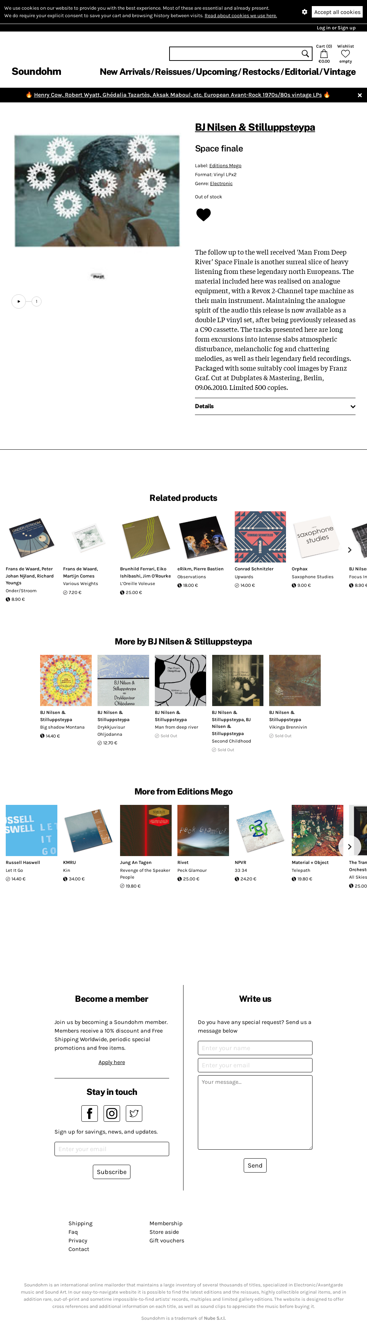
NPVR (240, 862)
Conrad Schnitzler (254, 568)
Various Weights (80, 583)
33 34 (241, 870)
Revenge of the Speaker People (145, 874)
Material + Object (310, 862)
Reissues (173, 71)
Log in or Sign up (336, 28)
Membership (165, 1223)
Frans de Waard (22, 568)
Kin (66, 870)
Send (255, 1165)
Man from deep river (176, 727)
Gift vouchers (166, 1240)
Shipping (80, 1223)
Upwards (244, 576)
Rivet (183, 862)
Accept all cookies (337, 12)
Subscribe (112, 1172)
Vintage (339, 71)
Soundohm (36, 71)
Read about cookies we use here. (241, 16)
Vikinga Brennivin (288, 727)
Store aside (164, 1231)
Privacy (77, 1240)
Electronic (221, 183)
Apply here (112, 1062)
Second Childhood (231, 741)
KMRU (69, 862)
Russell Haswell (23, 862)
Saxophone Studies (313, 576)
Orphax (300, 568)
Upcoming (216, 71)
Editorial (302, 71)
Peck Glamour (192, 870)
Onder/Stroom (21, 590)
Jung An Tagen (136, 862)
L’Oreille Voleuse (137, 583)
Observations (191, 576)
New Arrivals (125, 71)
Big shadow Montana (62, 727)
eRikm (184, 568)
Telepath (301, 870)
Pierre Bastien (209, 568)
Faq (73, 1231)
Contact (78, 1249)
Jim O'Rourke (157, 576)
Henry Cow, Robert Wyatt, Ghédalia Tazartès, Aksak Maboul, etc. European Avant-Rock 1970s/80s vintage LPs (178, 94)
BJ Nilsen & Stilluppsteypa (255, 127)
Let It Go (14, 870)
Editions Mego (225, 166)
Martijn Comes (79, 576)
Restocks (261, 71)
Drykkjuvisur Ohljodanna (111, 730)
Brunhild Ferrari (137, 568)
